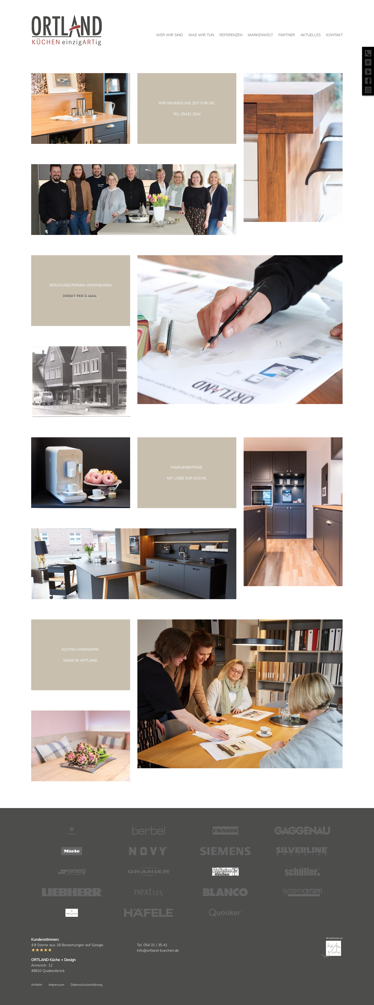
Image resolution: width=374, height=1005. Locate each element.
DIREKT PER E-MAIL (80, 296)
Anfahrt (36, 985)
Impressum (56, 985)
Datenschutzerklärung (86, 985)
